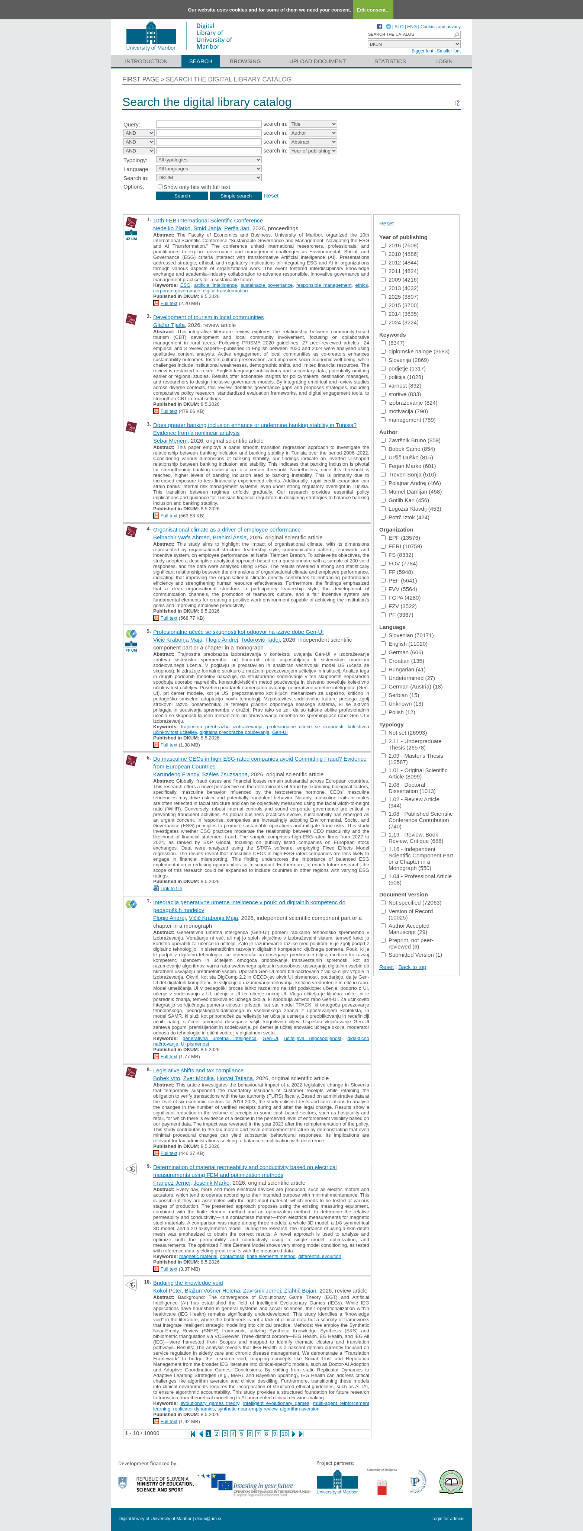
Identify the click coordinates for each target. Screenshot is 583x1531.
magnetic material (198, 1256)
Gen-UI (280, 732)
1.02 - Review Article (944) (410, 802)
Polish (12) (398, 712)
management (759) (408, 420)
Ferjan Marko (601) (408, 466)
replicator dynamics (194, 1409)
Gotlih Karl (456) (405, 500)
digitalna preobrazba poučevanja (235, 732)
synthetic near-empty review (247, 1409)
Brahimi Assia (230, 537)
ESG (185, 285)
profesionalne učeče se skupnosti (305, 726)
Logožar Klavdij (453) (411, 508)
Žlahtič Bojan (300, 1290)
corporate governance (176, 290)
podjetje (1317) (403, 368)
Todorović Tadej (260, 639)
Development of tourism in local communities (208, 317)
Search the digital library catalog (229, 79)
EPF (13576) (400, 538)
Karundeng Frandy (176, 774)
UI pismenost (195, 1044)
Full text (169, 303)
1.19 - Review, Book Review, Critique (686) (412, 837)
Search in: (136, 178)
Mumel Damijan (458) (411, 491)
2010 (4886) (400, 254)
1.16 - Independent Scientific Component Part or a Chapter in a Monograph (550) (417, 858)
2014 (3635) (400, 314)
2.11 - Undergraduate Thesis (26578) (411, 744)
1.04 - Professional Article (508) (416, 879)
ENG (412, 26)
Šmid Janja (207, 228)
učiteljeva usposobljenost (313, 1038)
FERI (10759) (401, 546)
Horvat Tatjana (235, 1078)
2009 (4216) (400, 279)
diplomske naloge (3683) (415, 351)
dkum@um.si (208, 1518)
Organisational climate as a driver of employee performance (227, 529)
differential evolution (319, 1256)
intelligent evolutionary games (276, 1403)
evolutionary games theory (209, 1403)
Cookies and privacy (441, 26)
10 (284, 1434)
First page (141, 79)
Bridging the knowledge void (188, 1283)
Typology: (135, 160)
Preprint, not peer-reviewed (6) (407, 943)
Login (444, 61)
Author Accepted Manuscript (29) (405, 928)
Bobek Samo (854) (408, 449)
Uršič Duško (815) (407, 457)
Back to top (412, 967)
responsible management (324, 285)
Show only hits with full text (197, 187)
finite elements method (271, 1256)
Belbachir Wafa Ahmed (181, 537)
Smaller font (449, 51)
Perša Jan (236, 228)
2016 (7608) (400, 245)
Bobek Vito (166, 1078)
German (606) (402, 652)
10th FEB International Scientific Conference (208, 220)
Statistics (390, 61)
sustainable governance (267, 285)
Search (201, 61)
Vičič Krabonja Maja (177, 639)
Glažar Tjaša (169, 325)
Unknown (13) (402, 703)
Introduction (146, 61)
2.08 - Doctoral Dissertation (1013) (408, 787)
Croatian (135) (402, 661)
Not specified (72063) (411, 902)
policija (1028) (402, 377)
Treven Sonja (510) (408, 474)
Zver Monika (198, 1078)
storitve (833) (401, 394)
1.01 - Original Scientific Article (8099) (414, 773)
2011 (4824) (400, 271)
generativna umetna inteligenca (220, 1038)
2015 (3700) (400, 305)
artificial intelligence (215, 285)
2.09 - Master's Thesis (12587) (412, 758)
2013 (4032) (400, 288)
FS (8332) (397, 555)
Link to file (172, 888)
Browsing (245, 61)
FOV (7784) (399, 563)
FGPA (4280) (401, 597)
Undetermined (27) (408, 678)
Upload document (317, 61)
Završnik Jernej (262, 1290)
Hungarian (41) (403, 669)
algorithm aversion (299, 1409)
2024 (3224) (400, 322)
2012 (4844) (400, 262)
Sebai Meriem (170, 440)
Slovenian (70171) (407, 635)
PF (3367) (397, 615)
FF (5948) (397, 572)
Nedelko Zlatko (171, 228)
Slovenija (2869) (405, 360)
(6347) (393, 343)
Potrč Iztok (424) (405, 517)
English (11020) (404, 644)
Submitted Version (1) (411, 954)
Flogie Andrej (222, 639)
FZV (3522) (399, 606)
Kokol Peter (167, 1290)
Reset (271, 195)
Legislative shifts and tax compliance (198, 1070)
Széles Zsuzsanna (225, 774)
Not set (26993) (404, 732)
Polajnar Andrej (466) (411, 483)
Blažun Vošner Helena (212, 1290)
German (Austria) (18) (412, 686)
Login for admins (447, 1518)
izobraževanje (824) (409, 402)
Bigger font (422, 51)
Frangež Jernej (171, 1182)
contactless (232, 1256)
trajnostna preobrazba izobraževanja (221, 726)
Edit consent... (373, 10)
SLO (398, 26)
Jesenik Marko (211, 1182)
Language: (136, 169)
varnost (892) (401, 385)
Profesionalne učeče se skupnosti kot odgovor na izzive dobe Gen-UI (238, 632)
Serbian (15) (400, 695)
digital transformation (225, 290)
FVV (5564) (399, 589)
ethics (361, 285)
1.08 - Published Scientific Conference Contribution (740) (417, 820)
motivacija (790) (404, 411)
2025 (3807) (400, 296)
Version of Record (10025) (407, 914)
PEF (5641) (399, 580)
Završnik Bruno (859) (411, 440)
